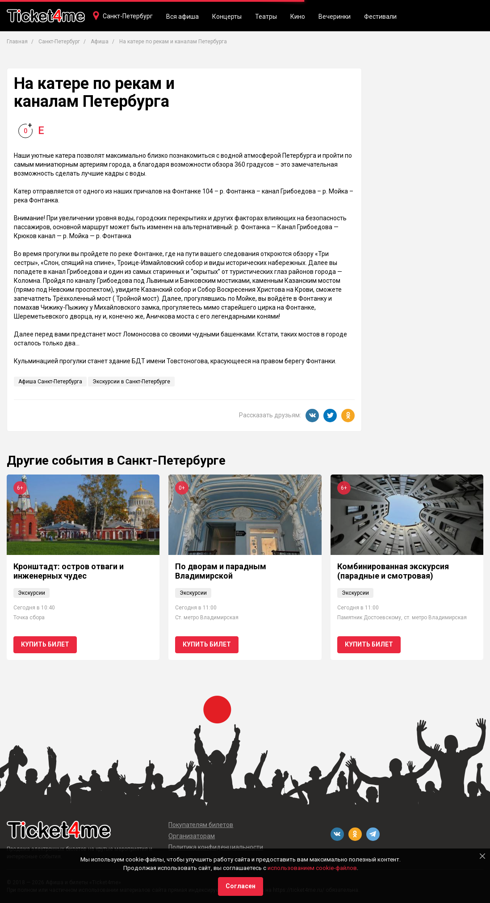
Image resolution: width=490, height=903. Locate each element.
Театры (266, 16)
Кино (297, 16)
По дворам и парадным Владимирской (220, 571)
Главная (17, 41)
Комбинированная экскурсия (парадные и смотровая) (393, 571)
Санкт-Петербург (128, 16)
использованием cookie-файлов (312, 868)
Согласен (240, 886)
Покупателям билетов (200, 824)
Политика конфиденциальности (215, 847)
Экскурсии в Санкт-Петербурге (131, 381)
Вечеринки (334, 16)
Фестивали (380, 16)
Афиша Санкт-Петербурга (50, 381)
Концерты (227, 16)
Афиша (100, 41)
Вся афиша (182, 16)
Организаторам (191, 836)
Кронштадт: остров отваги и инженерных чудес (68, 571)
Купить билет (45, 644)
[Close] (482, 856)
